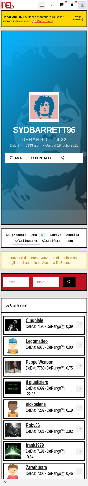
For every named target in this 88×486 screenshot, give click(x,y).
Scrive (55, 235)
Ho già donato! (78, 18)
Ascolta (72, 235)
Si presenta (16, 235)
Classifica (51, 241)
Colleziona (28, 241)
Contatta (41, 158)
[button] (52, 5)
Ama (16, 158)
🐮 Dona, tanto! (42, 21)
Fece (69, 241)
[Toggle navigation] (41, 5)
